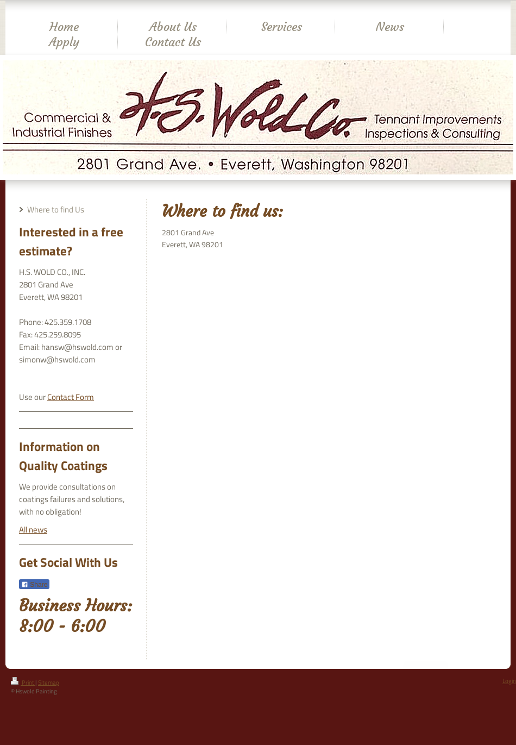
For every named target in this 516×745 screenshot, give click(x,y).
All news (33, 529)
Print (23, 682)
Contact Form (70, 397)
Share (34, 585)
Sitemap (48, 682)
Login (509, 681)
